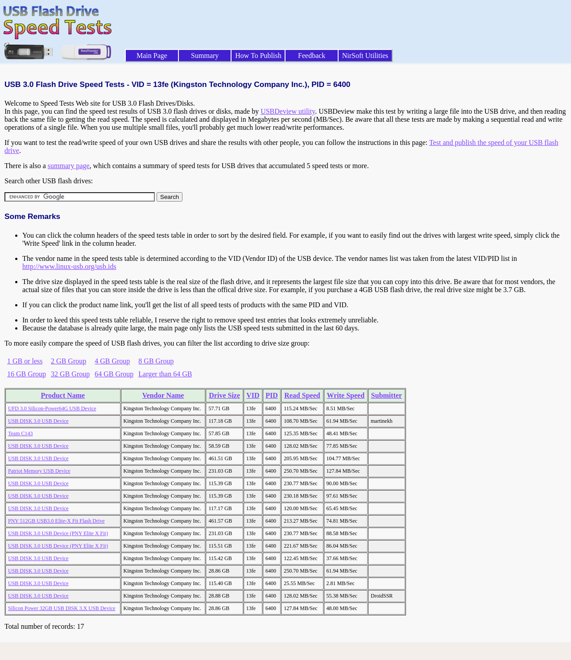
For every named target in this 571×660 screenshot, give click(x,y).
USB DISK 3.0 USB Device (38, 421)
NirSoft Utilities (365, 55)
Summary (205, 55)
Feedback (311, 55)
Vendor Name (163, 395)
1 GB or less (25, 361)
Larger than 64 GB (165, 374)
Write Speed (345, 395)
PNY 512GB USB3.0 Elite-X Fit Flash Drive (56, 521)
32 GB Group (70, 374)
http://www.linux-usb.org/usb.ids (69, 266)
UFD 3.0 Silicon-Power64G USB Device (52, 408)
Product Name (63, 395)
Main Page (152, 55)
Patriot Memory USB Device (39, 471)
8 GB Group (156, 361)
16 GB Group (26, 374)
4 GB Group (112, 361)
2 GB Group (68, 361)
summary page (69, 165)
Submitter (386, 395)
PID (271, 395)
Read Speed (302, 395)
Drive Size (224, 395)
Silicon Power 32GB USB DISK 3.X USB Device (62, 608)
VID (252, 395)
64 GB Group (114, 374)
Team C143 (20, 433)
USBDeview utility (288, 111)
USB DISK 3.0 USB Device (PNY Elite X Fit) (58, 533)
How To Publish (258, 55)
